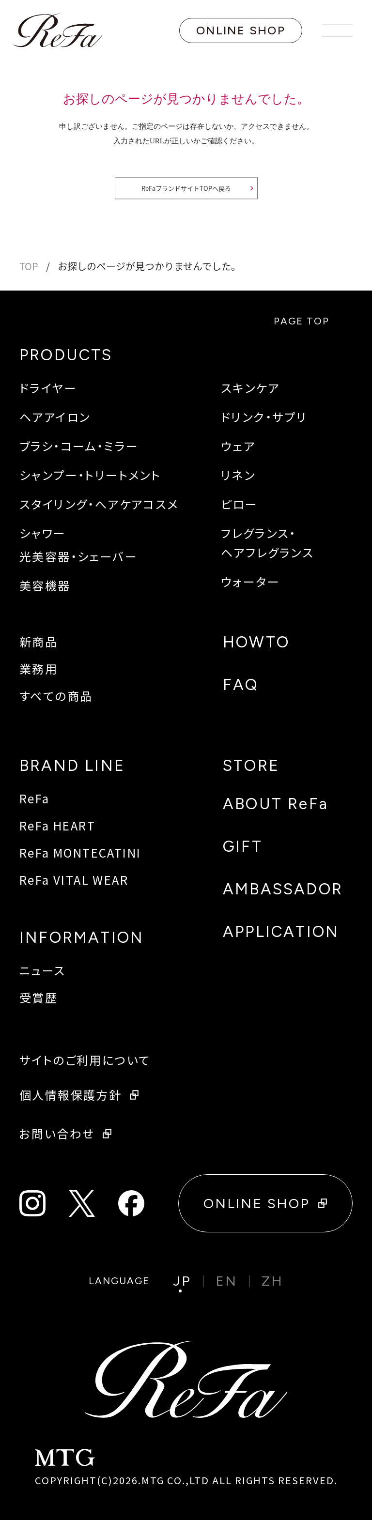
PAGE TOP (308, 321)
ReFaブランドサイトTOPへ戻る (186, 188)
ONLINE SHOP (240, 30)
